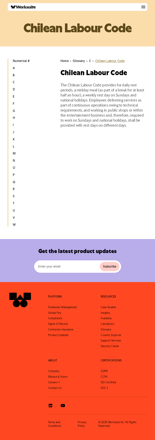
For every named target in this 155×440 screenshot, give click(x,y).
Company (54, 371)
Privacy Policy (82, 423)
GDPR (104, 371)
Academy (106, 318)
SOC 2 (104, 388)
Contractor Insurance (60, 329)
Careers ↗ (54, 382)
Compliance (55, 318)
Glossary (106, 329)
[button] (143, 7)
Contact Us (54, 388)
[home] (22, 7)
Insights (105, 313)
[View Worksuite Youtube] (63, 405)
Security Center (110, 346)
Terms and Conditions (54, 423)
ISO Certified (108, 382)
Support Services (111, 340)
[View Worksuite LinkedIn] (50, 405)
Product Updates (58, 335)
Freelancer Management (62, 307)
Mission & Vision (58, 376)
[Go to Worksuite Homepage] (20, 301)
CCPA (104, 376)
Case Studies (108, 307)
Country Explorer (111, 335)
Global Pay (54, 313)
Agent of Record (58, 324)
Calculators (107, 324)
